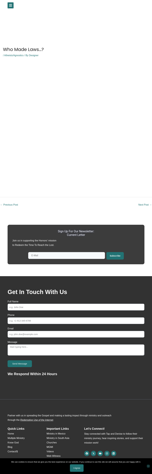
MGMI (50, 447)
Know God (13, 442)
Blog (10, 447)
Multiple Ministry (16, 438)
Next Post (145, 204)
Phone (11, 315)
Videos (50, 451)
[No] (148, 466)
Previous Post (9, 204)
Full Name (13, 301)
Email (11, 328)
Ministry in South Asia (58, 438)
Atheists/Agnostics (14, 55)
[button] (11, 5)
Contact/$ (13, 451)
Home (11, 433)
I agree (76, 468)
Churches (52, 442)
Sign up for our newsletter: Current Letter (76, 233)
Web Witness (54, 456)
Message (12, 342)
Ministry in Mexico (56, 433)
